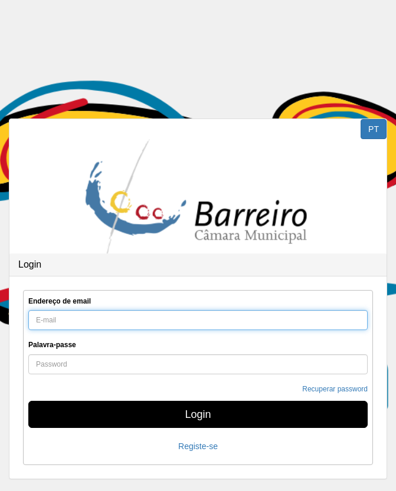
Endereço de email (59, 301)
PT (373, 129)
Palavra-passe (52, 345)
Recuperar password (335, 389)
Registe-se (198, 446)
